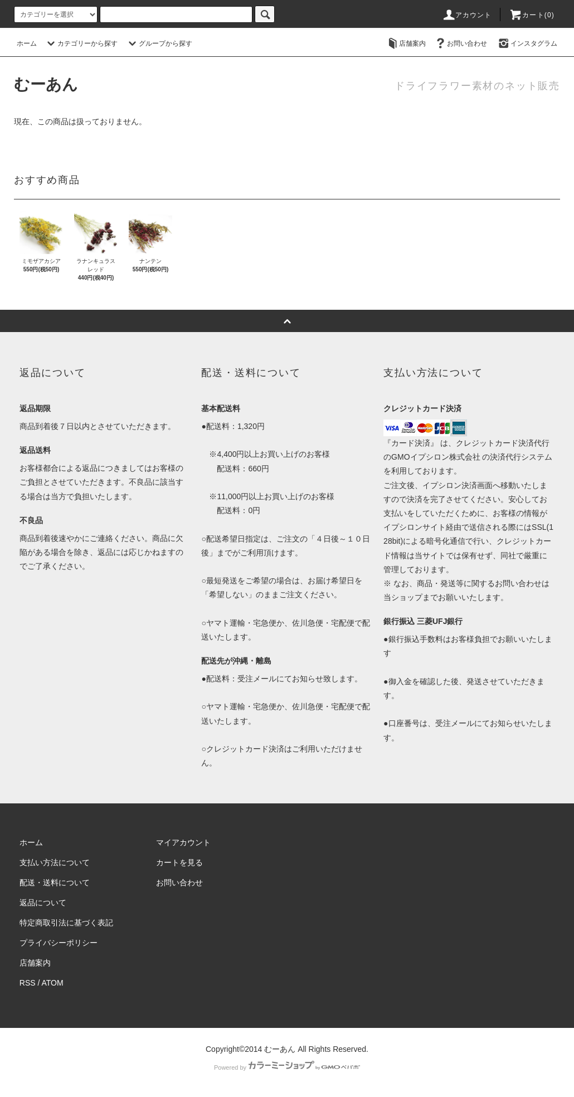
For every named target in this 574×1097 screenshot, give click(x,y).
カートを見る (179, 862)
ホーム (27, 43)
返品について (43, 902)
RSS (28, 982)
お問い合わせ (460, 43)
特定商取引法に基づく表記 (66, 922)
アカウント (467, 15)
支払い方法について (55, 862)
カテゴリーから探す (81, 43)
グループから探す (158, 43)
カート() (531, 15)
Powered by (287, 1067)
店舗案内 (406, 43)
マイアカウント (183, 842)
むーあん (46, 84)
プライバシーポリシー (59, 942)
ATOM (53, 982)
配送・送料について (55, 882)
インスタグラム (527, 43)
